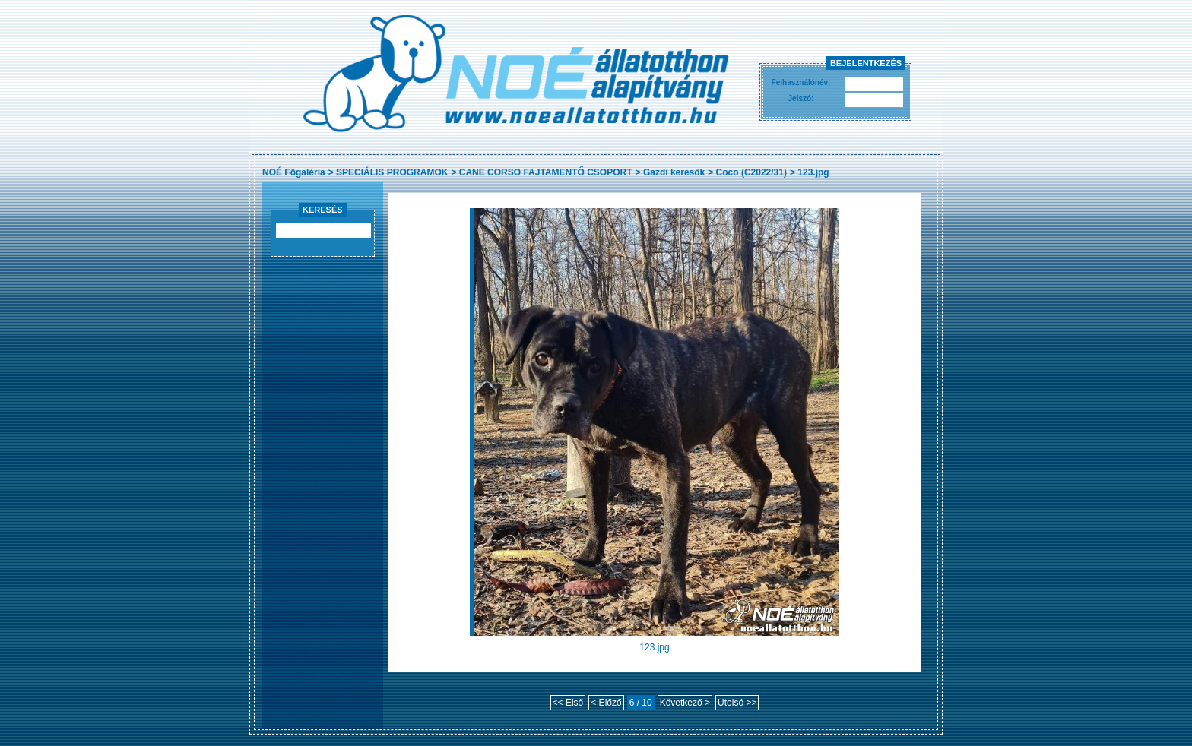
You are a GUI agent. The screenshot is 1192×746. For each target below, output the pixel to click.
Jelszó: (801, 98)
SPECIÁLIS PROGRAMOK (392, 172)
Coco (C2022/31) (751, 172)
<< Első (568, 702)
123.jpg (813, 172)
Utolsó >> (737, 702)
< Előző (606, 702)
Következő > (685, 702)
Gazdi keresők (674, 172)
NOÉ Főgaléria (293, 172)
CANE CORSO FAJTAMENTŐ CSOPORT (545, 172)
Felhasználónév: (801, 82)
